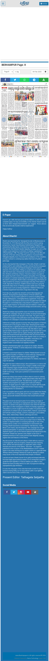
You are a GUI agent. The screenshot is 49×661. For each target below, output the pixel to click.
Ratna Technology (32, 658)
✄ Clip (17, 72)
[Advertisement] (24, 33)
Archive (44, 4)
